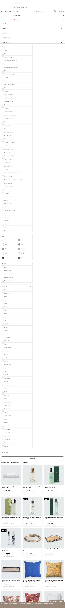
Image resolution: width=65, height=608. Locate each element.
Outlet (38, 19)
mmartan (6, 11)
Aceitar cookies (32, 606)
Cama (32, 24)
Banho (32, 28)
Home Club (38, 15)
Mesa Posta (32, 42)
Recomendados (5, 462)
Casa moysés (38, 3)
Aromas (32, 33)
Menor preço (25, 462)
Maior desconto (15, 462)
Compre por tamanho (38, 7)
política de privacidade (48, 603)
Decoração (32, 38)
